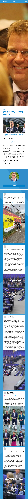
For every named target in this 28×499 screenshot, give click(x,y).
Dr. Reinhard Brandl (14, 183)
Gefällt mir (14, 185)
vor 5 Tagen (8, 393)
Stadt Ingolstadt (11, 142)
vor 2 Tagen (8, 317)
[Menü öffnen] (26, 1)
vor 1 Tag (8, 247)
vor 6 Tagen (8, 449)
